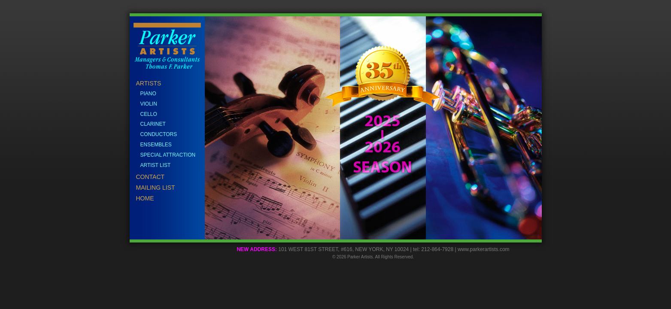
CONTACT (150, 176)
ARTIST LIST (155, 165)
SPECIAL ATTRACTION (168, 155)
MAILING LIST (155, 187)
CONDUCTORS (158, 134)
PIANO (148, 94)
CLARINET (153, 124)
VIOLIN (148, 104)
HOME (145, 198)
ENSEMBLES (156, 145)
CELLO (148, 114)
